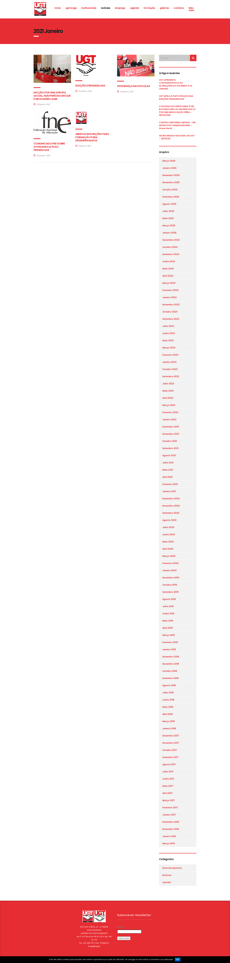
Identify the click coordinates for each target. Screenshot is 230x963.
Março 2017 (168, 800)
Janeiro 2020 (169, 570)
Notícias (105, 8)
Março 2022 (168, 405)
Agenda (134, 8)
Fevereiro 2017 (170, 807)
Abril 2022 (167, 398)
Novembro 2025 (171, 182)
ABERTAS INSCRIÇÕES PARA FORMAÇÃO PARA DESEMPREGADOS (92, 137)
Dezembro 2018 (170, 656)
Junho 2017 (168, 778)
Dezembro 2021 (170, 426)
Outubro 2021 (169, 441)
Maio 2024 (168, 268)
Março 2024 (168, 283)
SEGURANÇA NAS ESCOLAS (133, 86)
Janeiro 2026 (169, 168)
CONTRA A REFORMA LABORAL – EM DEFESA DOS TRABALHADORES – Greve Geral (177, 125)
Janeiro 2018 (169, 728)
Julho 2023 (168, 326)
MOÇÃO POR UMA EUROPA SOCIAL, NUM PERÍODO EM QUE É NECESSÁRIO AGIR (52, 96)
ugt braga (71, 8)
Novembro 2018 (170, 663)
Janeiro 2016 (169, 836)
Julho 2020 (168, 527)
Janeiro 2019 (169, 649)
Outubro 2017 (169, 750)
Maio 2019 (167, 620)
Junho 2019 (168, 613)
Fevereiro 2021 (170, 484)
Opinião (166, 882)
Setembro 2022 (170, 376)
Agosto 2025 (169, 204)
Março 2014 (168, 843)
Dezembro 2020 (171, 498)
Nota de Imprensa (172, 868)
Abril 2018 (167, 714)
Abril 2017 (167, 793)
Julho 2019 (168, 606)
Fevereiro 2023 (170, 354)
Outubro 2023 (169, 311)
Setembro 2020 (170, 512)
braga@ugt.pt (94, 946)
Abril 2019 (167, 627)
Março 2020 (168, 556)
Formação (149, 8)
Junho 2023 (168, 333)
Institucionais (88, 8)
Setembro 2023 (170, 318)
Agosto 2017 (169, 764)
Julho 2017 (168, 771)
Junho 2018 (168, 699)
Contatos (179, 8)
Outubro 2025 (169, 189)
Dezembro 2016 (170, 821)
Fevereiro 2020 (170, 563)
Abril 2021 (167, 477)
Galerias (164, 8)
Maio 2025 (168, 218)
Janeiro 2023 (169, 362)
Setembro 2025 (170, 196)
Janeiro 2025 (169, 232)
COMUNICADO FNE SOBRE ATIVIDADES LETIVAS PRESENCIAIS (49, 147)
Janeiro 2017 (169, 814)
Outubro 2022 (169, 369)
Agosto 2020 (169, 520)
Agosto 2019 (169, 599)
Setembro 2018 (170, 678)
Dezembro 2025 (171, 175)
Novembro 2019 (170, 577)
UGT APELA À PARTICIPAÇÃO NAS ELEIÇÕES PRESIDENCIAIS (176, 97)
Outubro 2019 (169, 584)
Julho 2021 (168, 462)
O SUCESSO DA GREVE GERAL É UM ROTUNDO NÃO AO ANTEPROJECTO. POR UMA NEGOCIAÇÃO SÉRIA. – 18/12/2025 (177, 111)
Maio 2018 (167, 706)
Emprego (120, 8)
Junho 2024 (168, 261)
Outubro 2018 (169, 671)
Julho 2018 (168, 692)
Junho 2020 (168, 534)
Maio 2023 (168, 340)
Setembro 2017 (170, 757)
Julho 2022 (168, 383)
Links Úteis (191, 9)
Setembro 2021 (170, 448)
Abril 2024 (167, 275)
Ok (177, 960)
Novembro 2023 (171, 304)
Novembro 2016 (170, 829)
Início (58, 8)
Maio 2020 (168, 541)
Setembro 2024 (170, 254)
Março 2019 (168, 635)
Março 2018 (168, 721)
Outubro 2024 (170, 247)
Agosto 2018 (169, 685)
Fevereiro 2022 (170, 412)
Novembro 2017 (170, 742)
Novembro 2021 (170, 433)
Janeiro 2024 (169, 297)
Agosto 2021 (169, 455)
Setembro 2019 (170, 592)
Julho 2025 (168, 211)
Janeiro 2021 (169, 491)
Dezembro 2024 (171, 239)
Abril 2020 (167, 548)
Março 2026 (168, 160)
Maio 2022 (168, 390)
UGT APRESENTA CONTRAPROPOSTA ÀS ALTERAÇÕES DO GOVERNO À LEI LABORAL (175, 84)
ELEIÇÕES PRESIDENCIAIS (90, 85)
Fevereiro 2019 (170, 642)
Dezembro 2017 (170, 735)
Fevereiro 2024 (170, 290)
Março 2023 (168, 347)
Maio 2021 (167, 469)
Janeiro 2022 (169, 419)
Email (121, 927)
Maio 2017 (167, 786)
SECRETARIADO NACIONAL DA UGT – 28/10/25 (177, 137)
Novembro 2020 (171, 505)
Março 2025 (168, 225)
